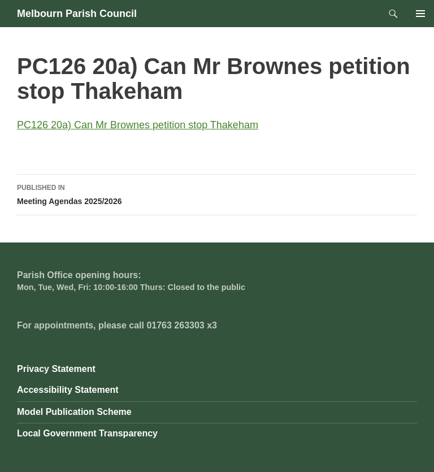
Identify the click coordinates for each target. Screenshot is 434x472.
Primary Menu (420, 13)
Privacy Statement (56, 369)
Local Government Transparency (87, 433)
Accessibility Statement (68, 390)
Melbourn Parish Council (77, 13)
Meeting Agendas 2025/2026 (217, 193)
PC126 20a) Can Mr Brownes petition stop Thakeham (137, 125)
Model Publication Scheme (74, 412)
